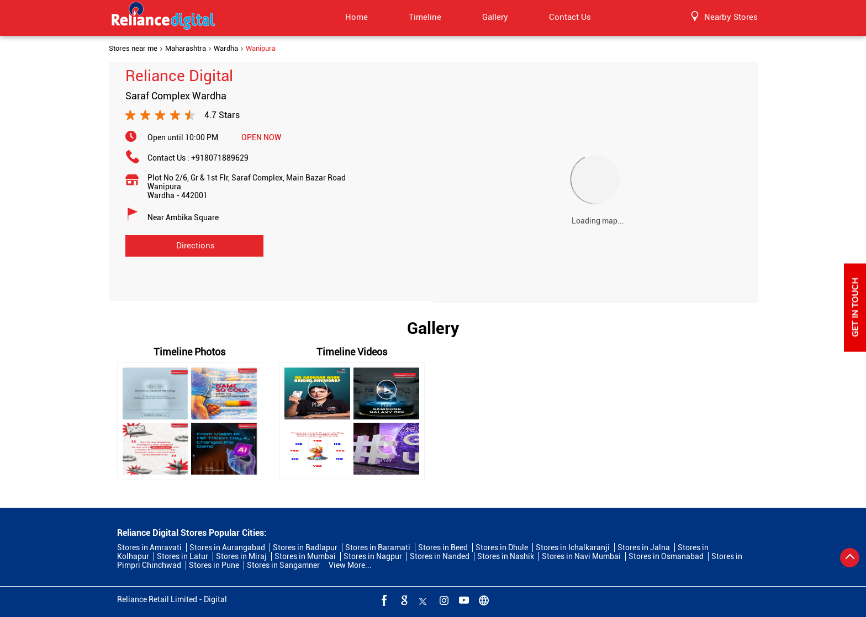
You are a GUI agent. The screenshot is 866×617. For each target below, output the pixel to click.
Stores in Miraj (241, 556)
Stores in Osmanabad (666, 556)
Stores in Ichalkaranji (573, 547)
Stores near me (133, 48)
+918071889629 (220, 157)
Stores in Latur (182, 556)
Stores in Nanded (439, 556)
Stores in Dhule (502, 547)
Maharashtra (185, 48)
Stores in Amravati (149, 547)
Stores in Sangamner (283, 565)
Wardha (226, 48)
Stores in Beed (443, 547)
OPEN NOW (261, 137)
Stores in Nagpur (373, 556)
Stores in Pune (214, 565)
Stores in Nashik (505, 556)
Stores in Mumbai (305, 556)
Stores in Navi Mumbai (581, 556)
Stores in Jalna (643, 547)
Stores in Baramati (377, 547)
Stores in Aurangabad (227, 547)
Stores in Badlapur (305, 547)
